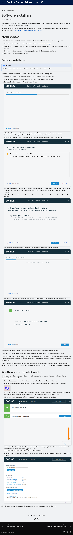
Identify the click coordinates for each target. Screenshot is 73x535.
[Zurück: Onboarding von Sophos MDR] (12, 526)
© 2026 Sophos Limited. (8, 532)
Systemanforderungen (44, 44)
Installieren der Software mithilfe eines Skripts (27, 30)
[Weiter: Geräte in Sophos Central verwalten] (59, 526)
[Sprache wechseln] (42, 2)
